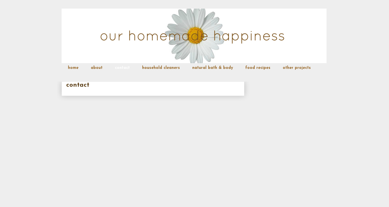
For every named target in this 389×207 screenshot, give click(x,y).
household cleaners (161, 68)
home (73, 68)
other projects (297, 68)
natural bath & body (212, 68)
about (97, 68)
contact (122, 68)
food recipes (257, 68)
